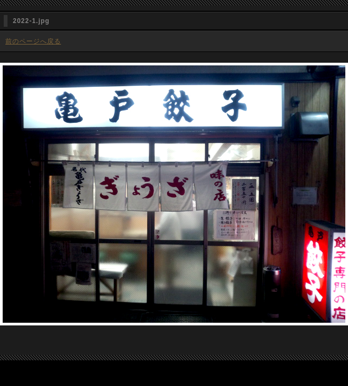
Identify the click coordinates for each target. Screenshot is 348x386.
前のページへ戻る (33, 41)
